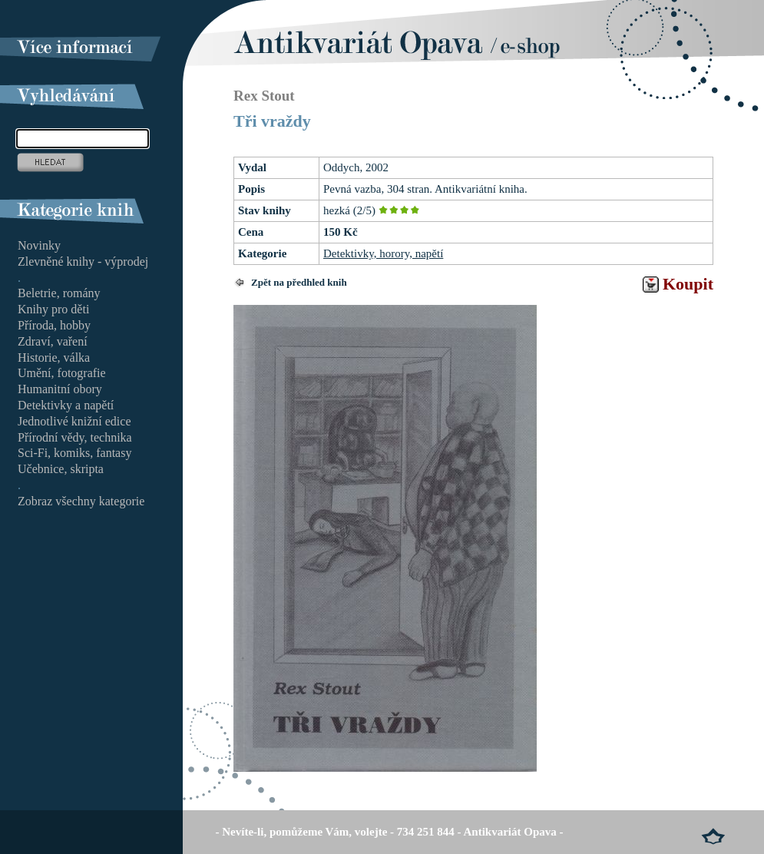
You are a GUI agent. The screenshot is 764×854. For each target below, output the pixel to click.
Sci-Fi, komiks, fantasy (74, 452)
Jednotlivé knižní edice (74, 421)
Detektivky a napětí (66, 405)
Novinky (39, 245)
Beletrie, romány (59, 293)
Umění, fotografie (62, 372)
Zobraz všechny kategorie (81, 501)
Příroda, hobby (54, 325)
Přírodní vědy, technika (75, 437)
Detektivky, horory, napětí (383, 253)
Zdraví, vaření (53, 341)
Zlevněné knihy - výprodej (83, 261)
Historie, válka (54, 357)
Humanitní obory (60, 389)
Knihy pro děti (53, 309)
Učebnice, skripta (61, 468)
